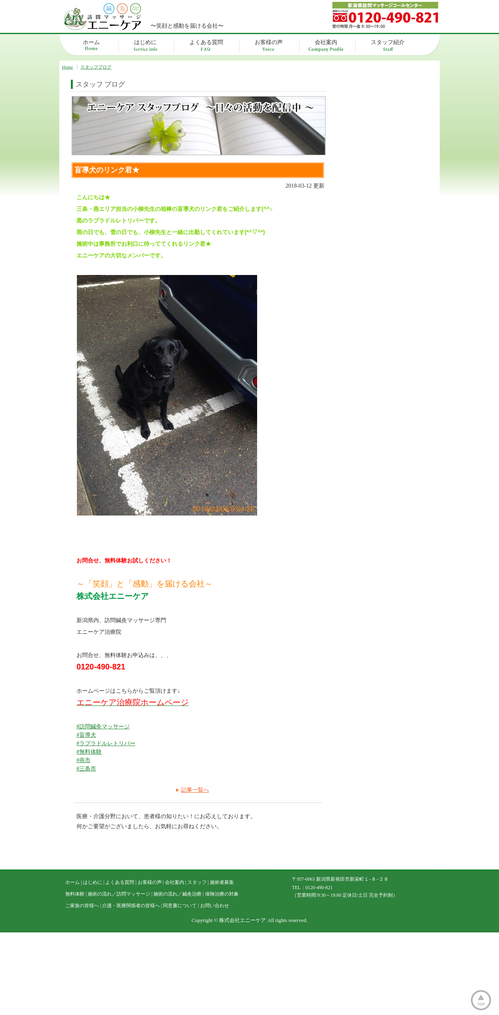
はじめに (145, 42)
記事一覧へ (195, 790)
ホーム (91, 42)
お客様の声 (269, 42)
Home (67, 67)
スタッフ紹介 (387, 42)
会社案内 (326, 42)
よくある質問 (206, 42)
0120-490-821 (319, 972)
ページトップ (481, 1000)
